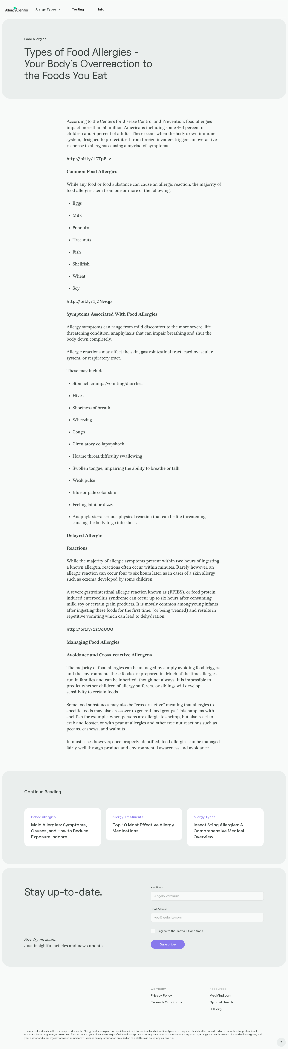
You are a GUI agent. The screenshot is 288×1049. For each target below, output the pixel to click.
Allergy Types (204, 817)
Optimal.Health (221, 1002)
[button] (48, 9)
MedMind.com (220, 995)
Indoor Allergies (43, 817)
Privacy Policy (161, 995)
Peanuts (81, 227)
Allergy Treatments (127, 817)
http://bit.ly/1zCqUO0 (90, 629)
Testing (78, 9)
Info (101, 9)
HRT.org (215, 1009)
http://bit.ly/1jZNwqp (89, 301)
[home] (16, 9)
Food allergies (35, 39)
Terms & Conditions (189, 931)
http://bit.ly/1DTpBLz (89, 158)
